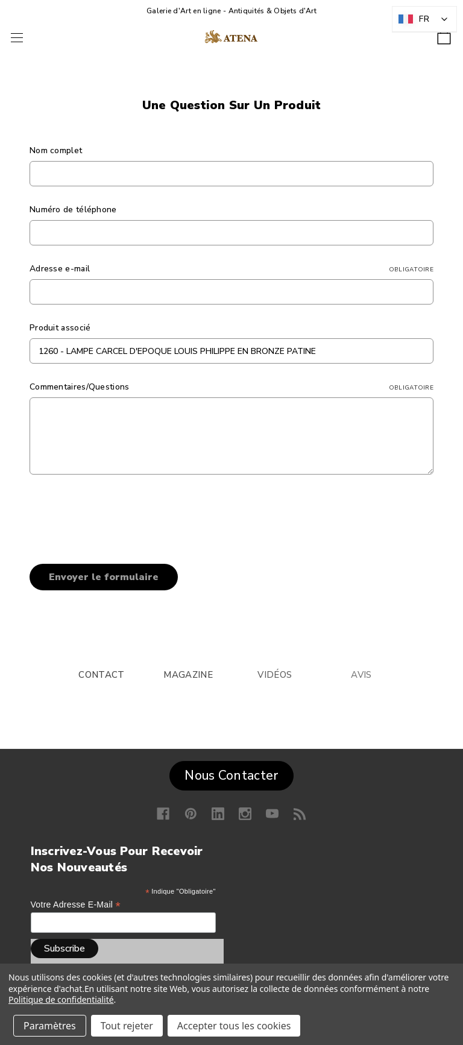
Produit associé (60, 327)
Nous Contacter (231, 775)
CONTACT (101, 675)
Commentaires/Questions (231, 387)
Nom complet (56, 150)
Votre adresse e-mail (76, 905)
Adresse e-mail (231, 268)
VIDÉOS (274, 675)
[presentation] (121, 514)
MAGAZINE (187, 675)
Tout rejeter (127, 1025)
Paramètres (50, 1025)
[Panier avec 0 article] (444, 33)
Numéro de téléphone (73, 209)
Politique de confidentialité (61, 999)
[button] (231, 773)
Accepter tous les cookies (234, 1025)
